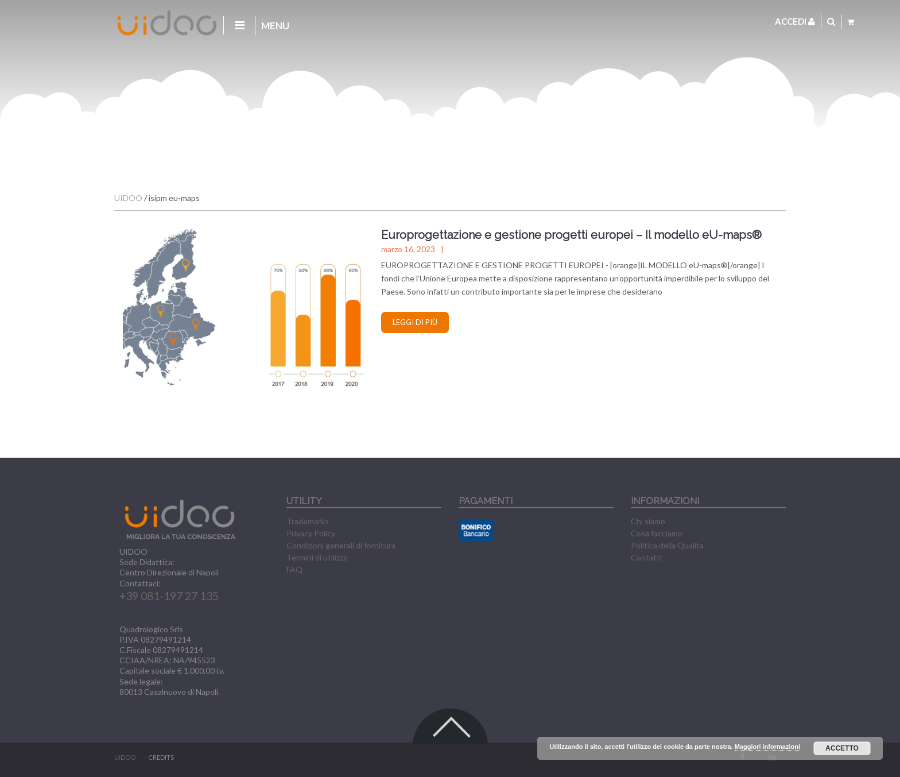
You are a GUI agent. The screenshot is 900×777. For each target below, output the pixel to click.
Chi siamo (648, 521)
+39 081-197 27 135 (169, 595)
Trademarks (307, 521)
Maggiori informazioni (767, 746)
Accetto (842, 748)
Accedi (795, 21)
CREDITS (161, 757)
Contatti (646, 557)
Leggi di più (415, 322)
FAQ (294, 569)
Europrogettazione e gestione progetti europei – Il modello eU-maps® (571, 235)
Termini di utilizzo (317, 557)
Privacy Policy (310, 533)
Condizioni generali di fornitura (340, 545)
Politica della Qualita (667, 545)
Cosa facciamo (656, 533)
